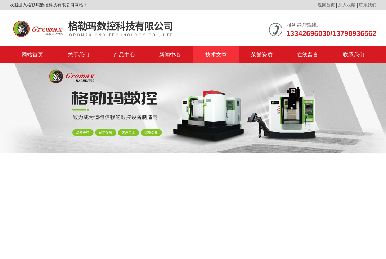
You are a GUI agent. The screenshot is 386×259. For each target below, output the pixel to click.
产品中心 (124, 54)
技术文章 (216, 54)
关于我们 (78, 54)
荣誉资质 (262, 54)
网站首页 (32, 54)
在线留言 (307, 54)
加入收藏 (346, 5)
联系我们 (367, 5)
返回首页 (326, 5)
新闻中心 (170, 54)
